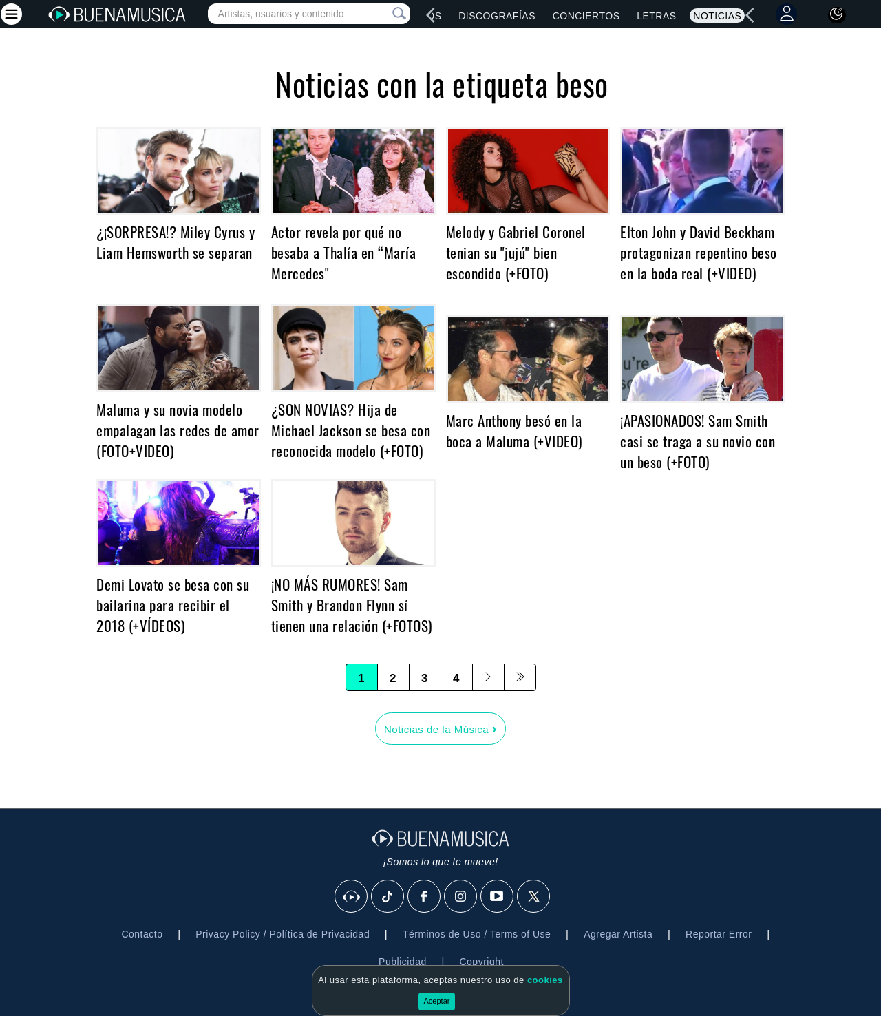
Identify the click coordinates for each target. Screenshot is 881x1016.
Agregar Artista (618, 934)
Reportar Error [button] (719, 934)
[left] (431, 15)
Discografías (496, 15)
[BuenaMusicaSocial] (351, 896)
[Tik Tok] (388, 896)
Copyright (481, 961)
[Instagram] (461, 896)
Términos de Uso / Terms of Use (477, 934)
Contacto (141, 934)
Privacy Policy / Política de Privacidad (282, 934)
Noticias (717, 15)
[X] (534, 896)
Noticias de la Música (440, 728)
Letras (656, 15)
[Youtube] (497, 896)
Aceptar (437, 1001)
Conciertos (586, 15)
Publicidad (403, 961)
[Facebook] (424, 896)
